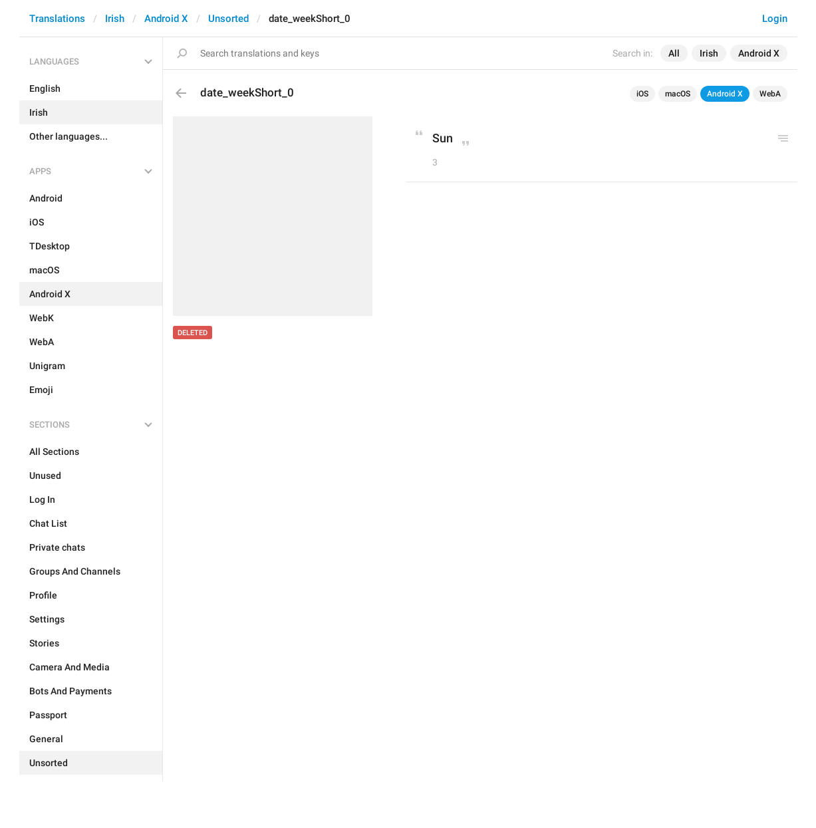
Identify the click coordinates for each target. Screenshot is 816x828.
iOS (642, 93)
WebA (770, 93)
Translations (57, 19)
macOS (677, 93)
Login (774, 19)
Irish (114, 19)
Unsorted (228, 19)
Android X (166, 19)
